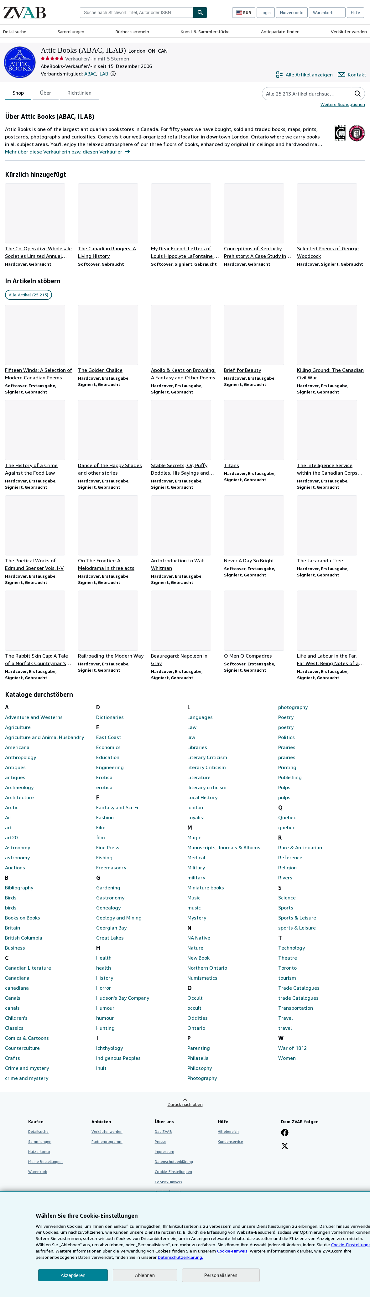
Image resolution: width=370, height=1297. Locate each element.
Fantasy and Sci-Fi (117, 807)
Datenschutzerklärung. (180, 1257)
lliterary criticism (207, 787)
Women (287, 1058)
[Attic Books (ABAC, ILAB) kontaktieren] (352, 74)
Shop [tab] (18, 94)
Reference (290, 857)
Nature (195, 948)
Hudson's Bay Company (122, 998)
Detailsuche (14, 31)
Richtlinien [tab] (79, 94)
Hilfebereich (228, 1131)
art (8, 827)
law (191, 737)
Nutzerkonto (292, 12)
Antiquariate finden (280, 31)
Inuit (101, 1068)
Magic (194, 837)
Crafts (12, 1058)
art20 (11, 837)
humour (105, 1018)
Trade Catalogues (299, 988)
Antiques (15, 767)
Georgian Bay (111, 928)
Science (287, 897)
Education (107, 757)
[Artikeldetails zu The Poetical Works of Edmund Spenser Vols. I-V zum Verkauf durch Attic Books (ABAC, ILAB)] (39, 533)
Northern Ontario (207, 968)
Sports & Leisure (297, 917)
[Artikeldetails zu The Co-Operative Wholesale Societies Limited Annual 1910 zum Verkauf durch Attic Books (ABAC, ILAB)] (39, 221)
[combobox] (136, 12)
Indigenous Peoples (118, 1058)
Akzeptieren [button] (72, 1275)
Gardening (108, 887)
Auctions (15, 867)
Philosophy (199, 1068)
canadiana (17, 988)
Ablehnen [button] (145, 1275)
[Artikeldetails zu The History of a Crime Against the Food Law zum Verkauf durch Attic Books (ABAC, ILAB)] (39, 438)
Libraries (197, 747)
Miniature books (205, 887)
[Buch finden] (200, 12)
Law (191, 727)
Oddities (197, 1018)
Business (15, 948)
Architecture (19, 797)
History (104, 978)
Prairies (286, 747)
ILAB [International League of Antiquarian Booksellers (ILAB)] (103, 73)
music (194, 907)
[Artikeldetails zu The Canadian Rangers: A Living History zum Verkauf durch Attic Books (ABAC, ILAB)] (112, 221)
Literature (199, 777)
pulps (284, 797)
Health (104, 958)
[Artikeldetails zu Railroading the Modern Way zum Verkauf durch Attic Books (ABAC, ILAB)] (112, 625)
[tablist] (52, 93)
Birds (11, 897)
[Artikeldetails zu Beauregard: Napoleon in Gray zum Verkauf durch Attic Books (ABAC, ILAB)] (185, 629)
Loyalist (196, 817)
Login (266, 12)
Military (196, 867)
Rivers (285, 877)
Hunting (105, 1028)
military (196, 877)
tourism (287, 978)
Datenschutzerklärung (174, 1161)
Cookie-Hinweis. (232, 1250)
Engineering (110, 767)
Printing (287, 767)
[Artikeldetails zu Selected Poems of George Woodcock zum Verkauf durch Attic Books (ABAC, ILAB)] (331, 221)
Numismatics (202, 978)
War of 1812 (292, 1048)
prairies (286, 757)
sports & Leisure (297, 928)
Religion (287, 867)
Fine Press (107, 847)
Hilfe (355, 12)
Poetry (286, 717)
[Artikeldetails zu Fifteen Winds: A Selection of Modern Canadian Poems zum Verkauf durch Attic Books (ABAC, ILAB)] (39, 343)
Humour (105, 1008)
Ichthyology (109, 1048)
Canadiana (17, 978)
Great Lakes (110, 938)
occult (194, 1008)
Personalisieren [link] (220, 1275)
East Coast (108, 737)
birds (11, 907)
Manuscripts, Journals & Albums (223, 847)
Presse (160, 1141)
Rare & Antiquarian (300, 847)
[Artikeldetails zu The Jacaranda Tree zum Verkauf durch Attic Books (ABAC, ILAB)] (331, 529)
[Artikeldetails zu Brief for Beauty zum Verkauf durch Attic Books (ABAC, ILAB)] (258, 339)
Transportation (295, 1008)
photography (293, 707)
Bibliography (19, 887)
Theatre (287, 958)
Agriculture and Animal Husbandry (44, 737)
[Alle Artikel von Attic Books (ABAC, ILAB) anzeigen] (304, 74)
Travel (285, 1018)
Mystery (196, 917)
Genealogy (108, 907)
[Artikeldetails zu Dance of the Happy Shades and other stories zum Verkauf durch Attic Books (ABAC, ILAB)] (112, 438)
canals (12, 1008)
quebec (286, 827)
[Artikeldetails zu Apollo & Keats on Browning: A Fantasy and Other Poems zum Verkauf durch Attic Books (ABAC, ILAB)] (185, 343)
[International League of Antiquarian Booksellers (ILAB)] (356, 141)
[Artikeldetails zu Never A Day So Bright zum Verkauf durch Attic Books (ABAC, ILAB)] (258, 529)
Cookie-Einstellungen (173, 1171)
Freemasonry (111, 867)
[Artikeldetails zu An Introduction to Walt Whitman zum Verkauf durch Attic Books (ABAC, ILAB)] (185, 533)
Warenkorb (37, 1171)
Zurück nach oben (185, 1104)
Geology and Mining (119, 917)
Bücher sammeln (132, 31)
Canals (12, 998)
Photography (202, 1078)
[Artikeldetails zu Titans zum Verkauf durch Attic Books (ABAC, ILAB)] (258, 434)
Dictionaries (110, 717)
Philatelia (198, 1058)
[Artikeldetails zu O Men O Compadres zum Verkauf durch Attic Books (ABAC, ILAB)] (258, 625)
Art (8, 817)
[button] (113, 73)
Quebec (287, 817)
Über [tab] (46, 94)
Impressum (164, 1151)
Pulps (284, 787)
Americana (17, 747)
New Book (198, 958)
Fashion (105, 817)
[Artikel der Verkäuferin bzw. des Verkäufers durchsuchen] (300, 93)
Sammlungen (71, 31)
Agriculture (18, 727)
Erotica (104, 777)
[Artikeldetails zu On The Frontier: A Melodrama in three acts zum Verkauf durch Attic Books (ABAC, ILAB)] (112, 533)
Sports (285, 907)
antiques (15, 777)
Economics (108, 747)
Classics (14, 1028)
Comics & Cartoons (27, 1038)
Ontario (196, 1028)
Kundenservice (230, 1141)
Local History (202, 797)
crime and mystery (26, 1078)
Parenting (198, 1048)
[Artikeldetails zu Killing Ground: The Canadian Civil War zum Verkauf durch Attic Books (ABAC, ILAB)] (331, 343)
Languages (200, 717)
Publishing (290, 777)
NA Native (198, 938)
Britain (12, 928)
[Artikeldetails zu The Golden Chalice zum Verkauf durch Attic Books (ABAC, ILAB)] (112, 339)
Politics (286, 737)
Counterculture (22, 1048)
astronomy (17, 857)
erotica (104, 787)
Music (194, 897)
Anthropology (20, 757)
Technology (291, 948)
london (195, 807)
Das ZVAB (163, 1131)
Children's (16, 1018)
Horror (103, 988)
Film (101, 827)
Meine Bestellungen (45, 1161)
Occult (195, 998)
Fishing (104, 857)
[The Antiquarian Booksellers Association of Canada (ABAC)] (340, 141)
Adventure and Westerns (34, 717)
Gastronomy (110, 897)
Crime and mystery (27, 1068)
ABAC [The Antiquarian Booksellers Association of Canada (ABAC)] (90, 73)
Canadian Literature (28, 968)
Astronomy (17, 847)
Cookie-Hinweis (168, 1182)
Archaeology (19, 787)
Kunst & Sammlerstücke (205, 31)
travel (285, 1028)
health (103, 968)
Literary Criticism (207, 757)
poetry (286, 727)
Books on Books (22, 917)
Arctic (11, 807)
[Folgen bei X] (285, 1147)
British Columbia (23, 938)
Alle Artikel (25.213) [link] (28, 294)
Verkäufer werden (349, 31)
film (100, 837)
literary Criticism (206, 767)
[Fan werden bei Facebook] (285, 1133)
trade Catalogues (298, 998)
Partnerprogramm (106, 1141)
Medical (196, 857)
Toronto (287, 968)
